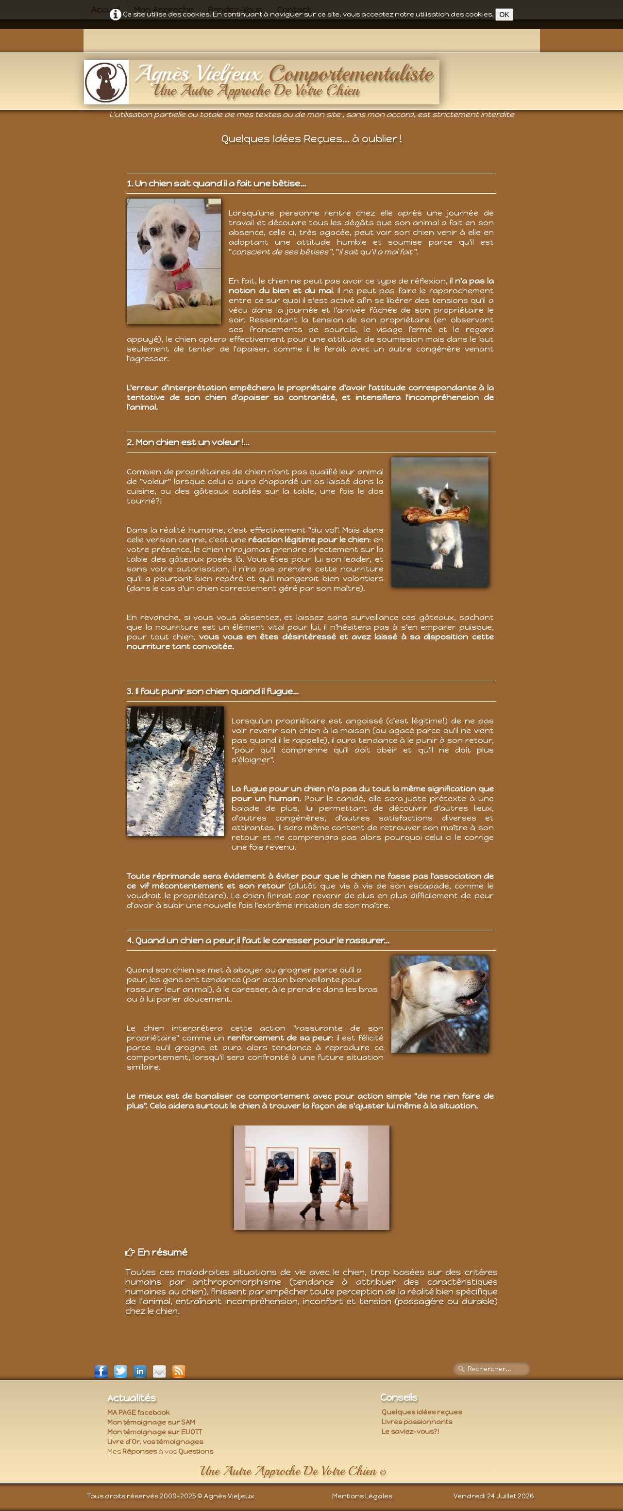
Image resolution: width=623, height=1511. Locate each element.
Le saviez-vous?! (410, 1431)
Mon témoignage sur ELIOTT (154, 1432)
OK (504, 14)
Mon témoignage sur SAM (151, 1422)
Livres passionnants (417, 1422)
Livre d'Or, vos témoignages (155, 1442)
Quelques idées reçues (422, 1412)
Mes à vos (160, 1451)
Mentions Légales (362, 1496)
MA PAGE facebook (138, 1413)
